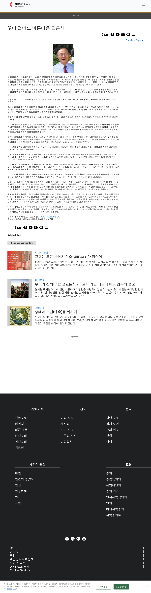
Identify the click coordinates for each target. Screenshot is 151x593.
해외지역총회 (115, 509)
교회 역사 (112, 429)
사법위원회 (113, 485)
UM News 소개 (20, 566)
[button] (67, 539)
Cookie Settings (20, 570)
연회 (109, 503)
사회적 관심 (41, 252)
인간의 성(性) (24, 479)
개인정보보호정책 (22, 559)
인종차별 (21, 491)
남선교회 (21, 435)
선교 (128, 409)
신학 (109, 435)
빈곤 (18, 497)
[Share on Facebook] (112, 34)
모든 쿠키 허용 (121, 587)
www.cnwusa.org (48, 217)
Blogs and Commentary (21, 243)
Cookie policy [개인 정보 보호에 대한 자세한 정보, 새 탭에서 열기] (12, 589)
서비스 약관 (18, 563)
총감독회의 (113, 479)
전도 (83, 409)
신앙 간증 (21, 417)
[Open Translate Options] (135, 40)
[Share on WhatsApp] (123, 34)
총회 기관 (112, 491)
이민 (18, 473)
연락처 (14, 551)
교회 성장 (66, 417)
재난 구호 (112, 417)
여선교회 (21, 441)
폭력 (18, 503)
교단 (128, 464)
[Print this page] (128, 34)
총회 (109, 473)
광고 (13, 548)
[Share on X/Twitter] (118, 34)
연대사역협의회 (116, 497)
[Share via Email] (133, 34)
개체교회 (40, 280)
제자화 (64, 423)
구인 (13, 555)
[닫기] (147, 586)
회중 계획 (21, 429)
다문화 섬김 (68, 435)
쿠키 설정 (103, 587)
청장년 (19, 447)
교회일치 (66, 441)
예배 (109, 441)
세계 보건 (112, 423)
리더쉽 (19, 423)
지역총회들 (113, 515)
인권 (18, 485)
